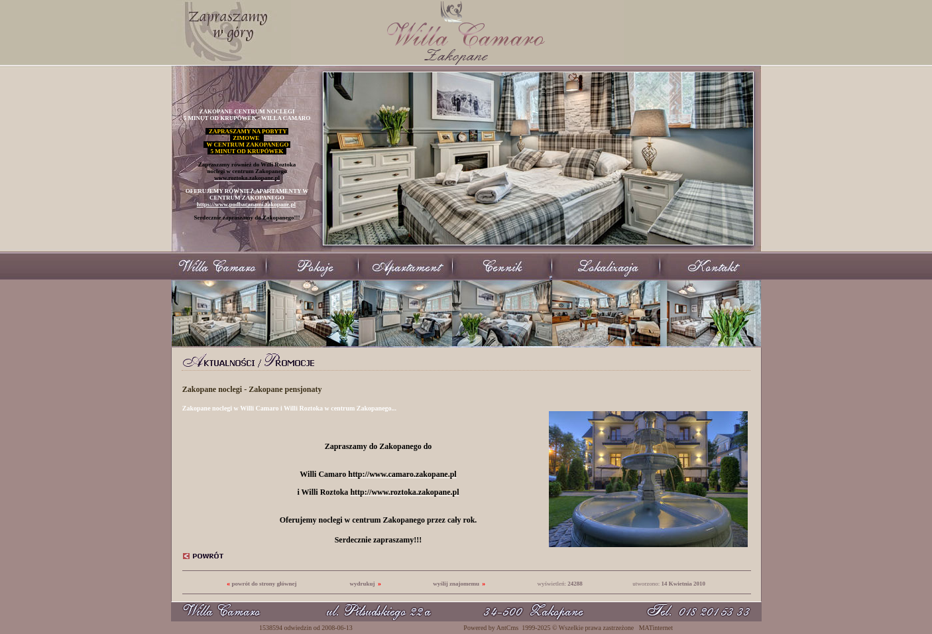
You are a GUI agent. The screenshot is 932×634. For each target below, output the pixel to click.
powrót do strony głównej (263, 583)
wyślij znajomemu (456, 583)
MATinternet (656, 627)
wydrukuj (362, 583)
